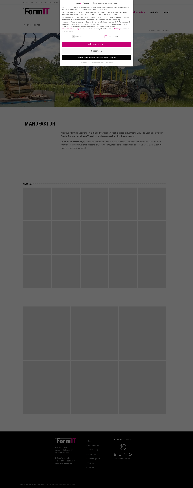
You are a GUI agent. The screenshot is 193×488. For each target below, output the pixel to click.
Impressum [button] (109, 61)
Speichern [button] (96, 49)
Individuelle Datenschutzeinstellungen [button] (96, 56)
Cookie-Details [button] (84, 61)
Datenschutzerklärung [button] (97, 61)
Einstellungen (116, 27)
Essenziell (77, 35)
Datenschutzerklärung (70, 27)
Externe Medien (112, 35)
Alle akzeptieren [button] (96, 42)
